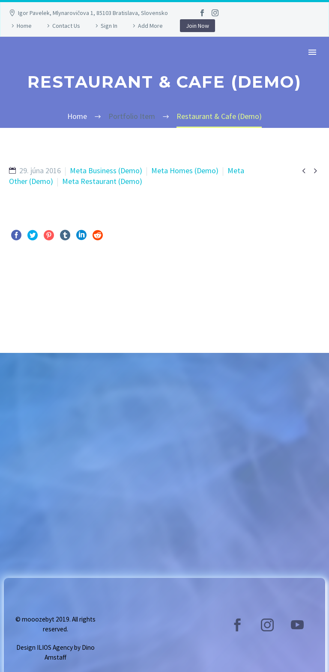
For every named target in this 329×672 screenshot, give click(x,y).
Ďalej (302, 288)
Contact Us (66, 26)
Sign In (109, 26)
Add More (150, 26)
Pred (25, 288)
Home (24, 26)
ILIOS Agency (55, 647)
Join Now (197, 26)
